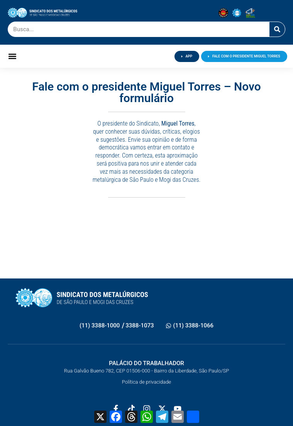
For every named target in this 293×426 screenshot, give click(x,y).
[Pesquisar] (277, 29)
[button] (12, 56)
